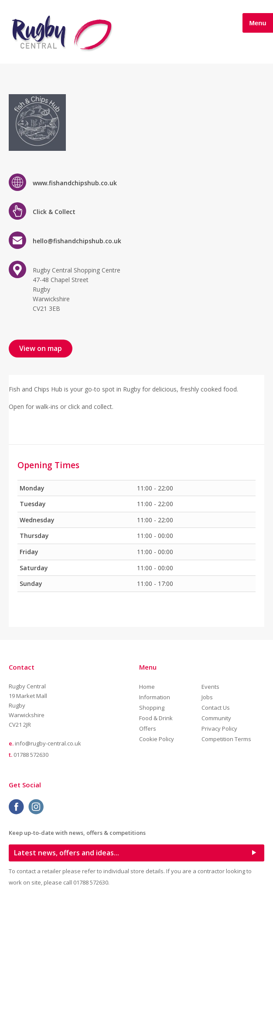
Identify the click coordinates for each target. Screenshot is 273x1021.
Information (154, 811)
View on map (40, 462)
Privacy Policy (219, 843)
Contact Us (215, 822)
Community (216, 832)
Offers (147, 843)
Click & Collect (54, 326)
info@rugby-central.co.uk (48, 857)
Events (210, 801)
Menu (257, 23)
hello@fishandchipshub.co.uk (77, 355)
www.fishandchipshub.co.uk (75, 297)
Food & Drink (156, 832)
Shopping (151, 822)
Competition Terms (226, 853)
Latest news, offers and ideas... (66, 966)
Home (147, 801)
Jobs (207, 811)
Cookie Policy (156, 853)
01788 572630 (31, 868)
